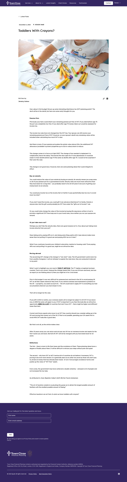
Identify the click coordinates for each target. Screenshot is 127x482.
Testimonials (83, 3)
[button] (29, 3)
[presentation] (20, 427)
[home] (13, 3)
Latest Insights (51, 3)
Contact (108, 3)
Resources (73, 3)
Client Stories (62, 3)
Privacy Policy (33, 474)
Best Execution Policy (45, 474)
